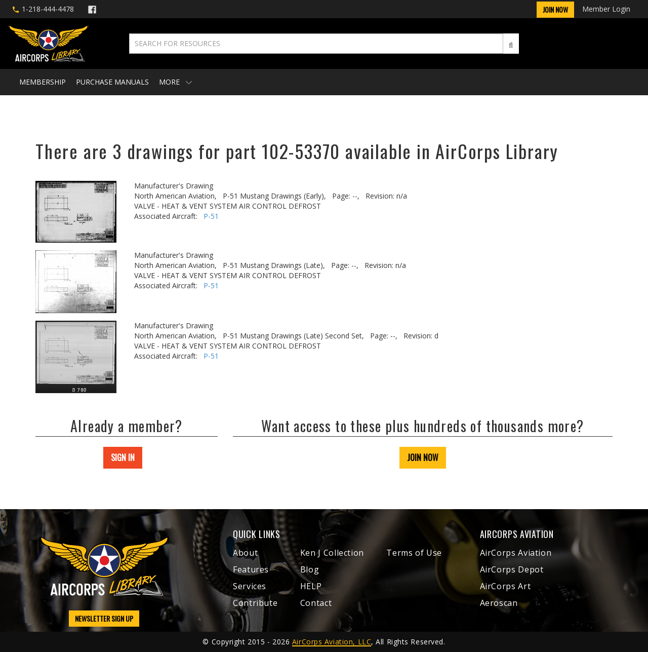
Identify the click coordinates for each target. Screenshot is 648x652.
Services (249, 586)
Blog (309, 569)
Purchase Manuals (112, 82)
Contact (316, 602)
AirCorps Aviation (516, 552)
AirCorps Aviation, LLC (331, 641)
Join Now (555, 9)
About (245, 552)
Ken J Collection (332, 552)
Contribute (255, 602)
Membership (42, 82)
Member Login (606, 9)
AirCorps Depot (512, 569)
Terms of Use (414, 552)
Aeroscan (499, 602)
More (175, 82)
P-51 (211, 216)
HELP (311, 586)
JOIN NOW (422, 457)
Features (251, 569)
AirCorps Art (505, 586)
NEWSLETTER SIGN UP (104, 618)
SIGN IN (123, 457)
